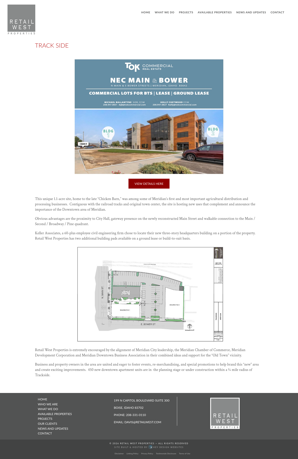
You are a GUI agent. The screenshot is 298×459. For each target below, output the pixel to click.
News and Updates (251, 12)
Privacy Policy (147, 453)
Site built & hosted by (149, 447)
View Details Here (149, 183)
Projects (186, 12)
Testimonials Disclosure (166, 453)
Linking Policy (132, 453)
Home (145, 12)
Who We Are (48, 404)
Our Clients (47, 423)
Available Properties (215, 12)
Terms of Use (184, 453)
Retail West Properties (137, 443)
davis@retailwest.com (142, 422)
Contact (278, 12)
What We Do (164, 12)
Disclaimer (119, 453)
